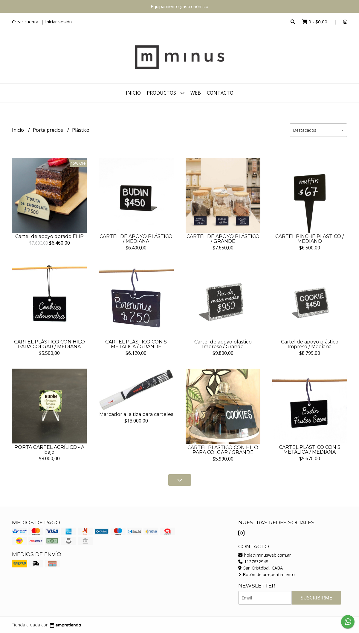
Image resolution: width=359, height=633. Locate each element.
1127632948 (253, 561)
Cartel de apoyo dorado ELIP (49, 236)
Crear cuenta (25, 22)
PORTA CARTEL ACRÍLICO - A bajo (49, 449)
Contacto (220, 93)
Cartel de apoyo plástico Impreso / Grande (223, 344)
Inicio (133, 93)
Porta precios (48, 130)
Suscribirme (316, 597)
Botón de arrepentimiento (266, 574)
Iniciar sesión (58, 22)
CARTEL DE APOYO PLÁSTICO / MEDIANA (136, 239)
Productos (165, 93)
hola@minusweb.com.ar (264, 555)
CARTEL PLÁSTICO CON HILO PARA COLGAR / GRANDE (222, 450)
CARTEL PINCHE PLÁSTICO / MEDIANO (309, 239)
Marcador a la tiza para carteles (136, 414)
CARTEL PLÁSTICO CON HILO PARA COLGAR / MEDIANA (49, 344)
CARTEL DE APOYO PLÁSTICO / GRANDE (223, 239)
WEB (195, 93)
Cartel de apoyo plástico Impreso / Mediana (309, 344)
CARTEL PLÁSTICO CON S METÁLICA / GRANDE (136, 344)
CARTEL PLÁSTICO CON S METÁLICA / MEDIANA (309, 449)
